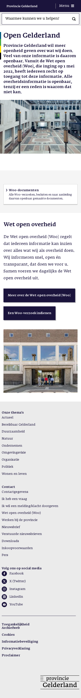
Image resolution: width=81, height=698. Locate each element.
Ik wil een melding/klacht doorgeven (30, 506)
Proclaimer (11, 655)
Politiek (7, 466)
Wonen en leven (14, 473)
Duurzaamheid (13, 431)
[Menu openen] (66, 6)
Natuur (7, 438)
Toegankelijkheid (15, 624)
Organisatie (10, 459)
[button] (39, 295)
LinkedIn (16, 596)
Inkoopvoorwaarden (17, 548)
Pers (5, 555)
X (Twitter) (18, 581)
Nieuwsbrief (11, 527)
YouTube (16, 604)
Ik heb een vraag (14, 499)
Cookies (8, 634)
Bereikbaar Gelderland (18, 424)
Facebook (17, 573)
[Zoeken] (74, 19)
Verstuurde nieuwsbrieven (22, 534)
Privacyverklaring (16, 648)
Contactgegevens (15, 491)
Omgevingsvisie (14, 452)
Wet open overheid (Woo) (21, 513)
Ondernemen (12, 445)
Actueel (7, 417)
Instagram (17, 589)
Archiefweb (11, 627)
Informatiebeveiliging (20, 641)
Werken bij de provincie (20, 520)
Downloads (10, 541)
